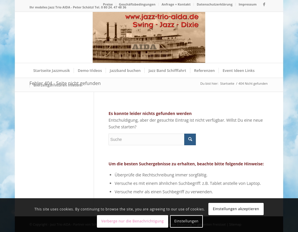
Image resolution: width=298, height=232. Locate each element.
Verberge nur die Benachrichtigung (132, 221)
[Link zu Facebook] (264, 4)
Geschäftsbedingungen (137, 4)
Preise (108, 4)
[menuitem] (108, 4)
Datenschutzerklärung (215, 4)
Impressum (248, 4)
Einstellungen (186, 221)
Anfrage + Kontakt (176, 4)
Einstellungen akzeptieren (236, 208)
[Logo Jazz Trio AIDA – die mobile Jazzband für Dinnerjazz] (149, 37)
